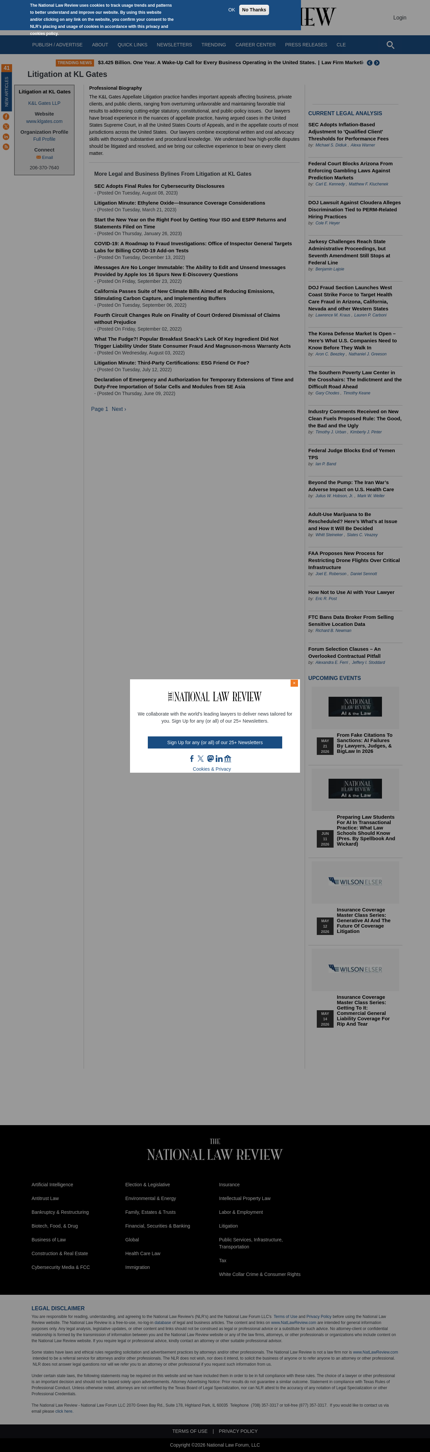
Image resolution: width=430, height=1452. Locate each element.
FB (192, 759)
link (219, 759)
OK (231, 9)
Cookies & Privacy (212, 769)
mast (210, 759)
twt (201, 759)
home (227, 759)
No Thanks (254, 9)
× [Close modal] (294, 683)
